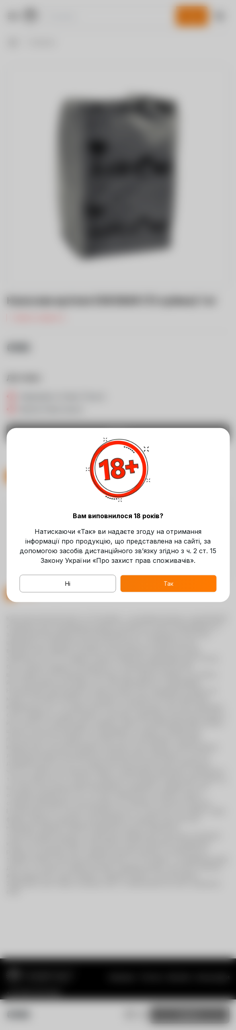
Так (168, 583)
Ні (67, 583)
